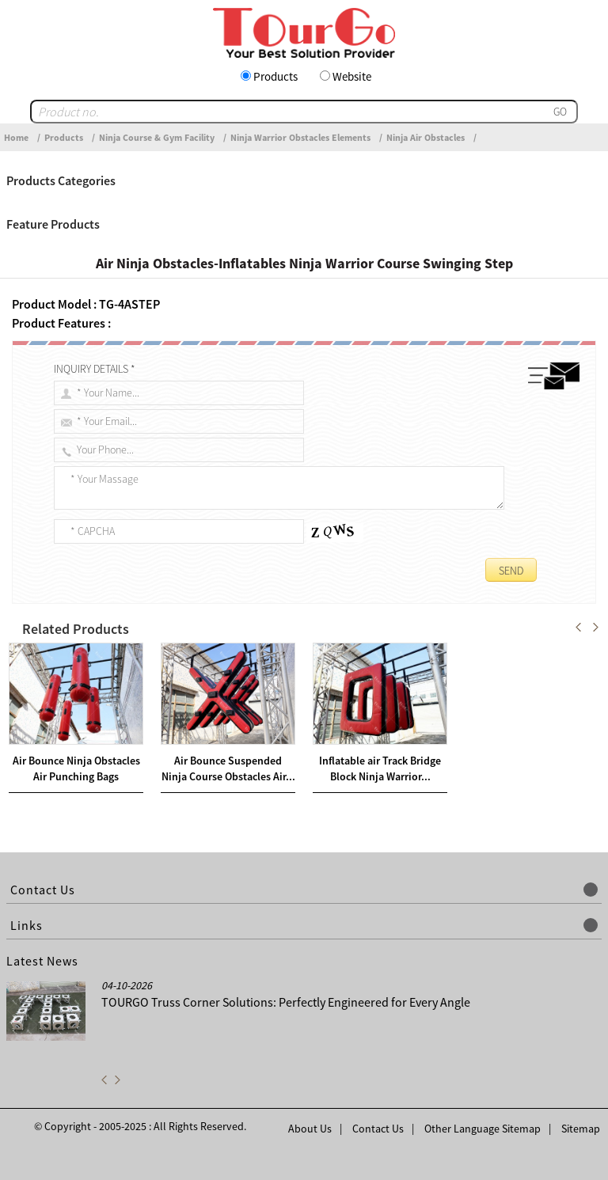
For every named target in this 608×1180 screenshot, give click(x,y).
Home (16, 137)
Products (275, 76)
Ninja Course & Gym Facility (157, 137)
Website (351, 76)
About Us (310, 1128)
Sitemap (580, 1128)
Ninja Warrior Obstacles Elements (300, 137)
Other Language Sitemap (482, 1128)
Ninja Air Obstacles (425, 137)
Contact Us (378, 1128)
